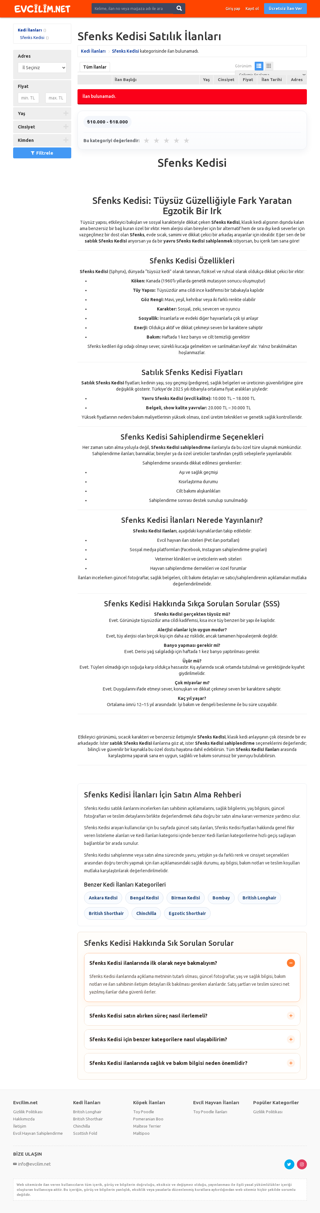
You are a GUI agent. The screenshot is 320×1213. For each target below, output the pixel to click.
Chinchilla (146, 913)
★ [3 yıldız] (166, 140)
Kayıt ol (252, 9)
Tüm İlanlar (95, 67)
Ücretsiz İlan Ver (285, 8)
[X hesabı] (289, 1164)
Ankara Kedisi (103, 897)
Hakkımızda (24, 1119)
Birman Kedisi (185, 897)
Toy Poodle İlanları (210, 1112)
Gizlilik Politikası (27, 1112)
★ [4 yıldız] (176, 140)
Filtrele (42, 153)
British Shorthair (106, 913)
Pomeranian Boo (148, 1119)
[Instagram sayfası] (302, 1164)
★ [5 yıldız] (186, 140)
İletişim (19, 1126)
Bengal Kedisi (144, 897)
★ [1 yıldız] (146, 140)
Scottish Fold (85, 1133)
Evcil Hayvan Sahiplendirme (38, 1133)
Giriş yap (233, 9)
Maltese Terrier (147, 1126)
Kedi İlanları (30, 30)
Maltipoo (141, 1133)
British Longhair (259, 897)
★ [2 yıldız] (156, 140)
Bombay (221, 897)
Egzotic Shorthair (187, 913)
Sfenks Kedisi (32, 37)
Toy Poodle (143, 1112)
